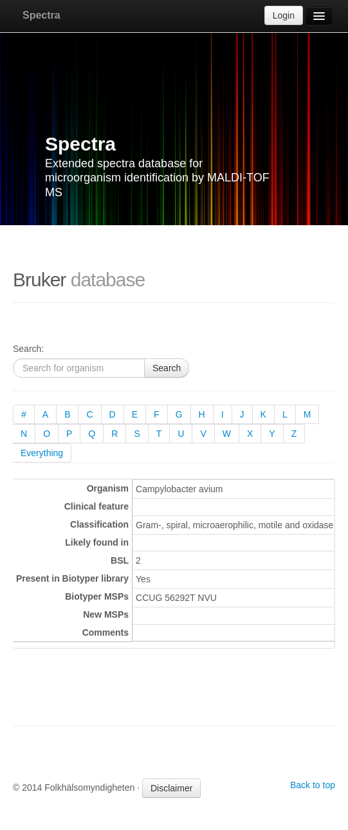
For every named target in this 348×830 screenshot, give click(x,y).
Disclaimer (171, 788)
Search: (28, 349)
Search (166, 368)
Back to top (312, 785)
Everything (42, 453)
